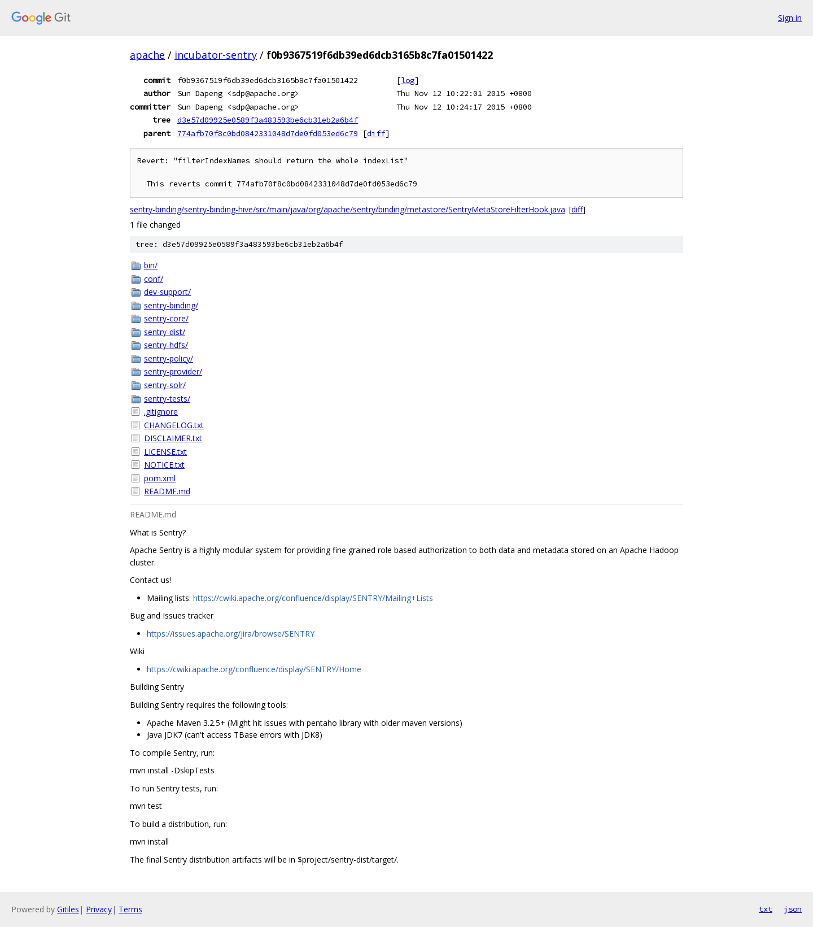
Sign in (790, 17)
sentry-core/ (166, 318)
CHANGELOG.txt (174, 425)
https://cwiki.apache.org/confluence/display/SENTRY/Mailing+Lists (313, 598)
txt (765, 909)
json (793, 909)
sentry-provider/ (173, 371)
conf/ (153, 278)
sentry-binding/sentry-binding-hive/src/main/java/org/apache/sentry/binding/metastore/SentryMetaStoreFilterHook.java (347, 209)
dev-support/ (167, 291)
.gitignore (161, 411)
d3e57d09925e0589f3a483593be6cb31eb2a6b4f (267, 120)
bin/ (151, 265)
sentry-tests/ (167, 398)
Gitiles (68, 909)
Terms (130, 909)
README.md (167, 491)
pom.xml (160, 478)
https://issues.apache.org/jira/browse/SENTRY (230, 633)
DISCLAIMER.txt (173, 438)
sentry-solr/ (165, 385)
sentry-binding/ (171, 305)
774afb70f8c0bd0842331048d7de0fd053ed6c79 (267, 133)
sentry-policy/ (168, 358)
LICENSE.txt (165, 451)
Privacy (99, 909)
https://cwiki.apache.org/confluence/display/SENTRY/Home (254, 669)
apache (147, 55)
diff (376, 133)
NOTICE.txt (164, 464)
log (407, 80)
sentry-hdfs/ (166, 345)
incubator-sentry (215, 55)
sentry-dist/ (164, 332)
